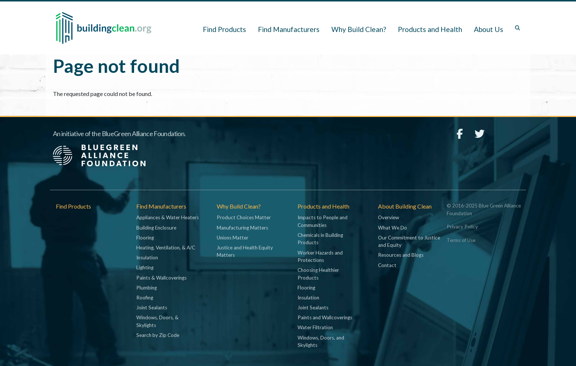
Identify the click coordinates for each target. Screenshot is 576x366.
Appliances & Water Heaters (167, 217)
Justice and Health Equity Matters (245, 251)
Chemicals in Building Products (320, 238)
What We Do (392, 228)
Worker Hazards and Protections (320, 256)
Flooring (145, 238)
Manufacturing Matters (242, 228)
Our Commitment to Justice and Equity (409, 241)
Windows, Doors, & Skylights (157, 321)
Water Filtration (315, 327)
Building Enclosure (156, 228)
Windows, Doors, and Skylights (321, 341)
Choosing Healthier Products (318, 273)
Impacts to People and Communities (323, 221)
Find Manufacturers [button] (289, 29)
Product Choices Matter (244, 217)
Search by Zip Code (157, 335)
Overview (388, 217)
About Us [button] (488, 29)
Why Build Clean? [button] (358, 29)
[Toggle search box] (517, 28)
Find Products (224, 29)
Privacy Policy (462, 227)
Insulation (147, 257)
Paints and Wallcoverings (325, 317)
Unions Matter (232, 238)
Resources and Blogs (401, 255)
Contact (387, 265)
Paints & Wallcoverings (161, 278)
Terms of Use (461, 240)
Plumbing (146, 288)
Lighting (145, 267)
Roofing (144, 298)
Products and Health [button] (430, 29)
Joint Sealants (151, 307)
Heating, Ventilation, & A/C (165, 247)
